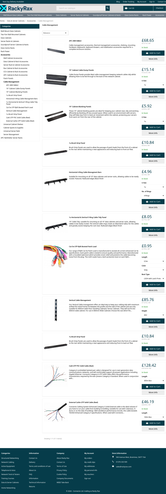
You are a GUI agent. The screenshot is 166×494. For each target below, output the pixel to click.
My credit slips (89, 462)
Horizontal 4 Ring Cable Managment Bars (22, 99)
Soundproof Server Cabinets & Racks (107, 15)
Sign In (152, 2)
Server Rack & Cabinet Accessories (16, 65)
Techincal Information (37, 482)
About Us (32, 470)
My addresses (89, 466)
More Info (153, 59)
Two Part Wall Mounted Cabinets (39, 15)
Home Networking (8, 488)
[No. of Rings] (153, 195)
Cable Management (11, 82)
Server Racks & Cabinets (80, 15)
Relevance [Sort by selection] (55, 33)
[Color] (153, 269)
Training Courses (7, 478)
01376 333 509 (121, 462)
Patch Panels (8, 78)
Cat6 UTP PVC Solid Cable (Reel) (18, 117)
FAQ (30, 474)
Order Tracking (128, 2)
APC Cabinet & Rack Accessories (16, 75)
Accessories (5, 55)
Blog (118, 2)
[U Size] (153, 84)
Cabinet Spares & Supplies (13, 128)
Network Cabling (7, 462)
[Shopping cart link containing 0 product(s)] (144, 8)
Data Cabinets (61, 15)
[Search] (83, 8)
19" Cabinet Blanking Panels (17, 92)
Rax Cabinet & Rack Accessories (15, 68)
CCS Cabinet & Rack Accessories (16, 71)
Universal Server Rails (12, 131)
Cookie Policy (62, 474)
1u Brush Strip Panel (14, 95)
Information (33, 478)
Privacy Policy (62, 470)
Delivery (32, 462)
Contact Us (162, 2)
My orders (88, 458)
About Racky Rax (63, 458)
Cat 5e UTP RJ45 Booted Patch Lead (19, 107)
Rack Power (147, 15)
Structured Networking (10, 458)
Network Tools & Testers (10, 474)
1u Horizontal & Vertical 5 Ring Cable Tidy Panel (22, 103)
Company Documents (65, 478)
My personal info (90, 470)
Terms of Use (62, 466)
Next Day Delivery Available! (13, 2)
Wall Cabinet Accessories (13, 58)
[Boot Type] (153, 278)
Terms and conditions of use (39, 466)
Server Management (11, 134)
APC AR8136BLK (12, 85)
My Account (141, 2)
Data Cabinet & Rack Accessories (16, 61)
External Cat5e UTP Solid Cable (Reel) (20, 121)
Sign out (87, 478)
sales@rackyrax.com (123, 467)
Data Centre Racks (132, 15)
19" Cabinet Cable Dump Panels (18, 88)
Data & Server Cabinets (10, 482)
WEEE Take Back (63, 482)
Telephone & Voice (8, 470)
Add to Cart (154, 53)
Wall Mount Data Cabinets (13, 15)
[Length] (153, 261)
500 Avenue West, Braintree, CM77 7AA (131, 457)
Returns (32, 486)
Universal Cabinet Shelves (13, 124)
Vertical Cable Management (16, 111)
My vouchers (89, 474)
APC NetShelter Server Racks (11, 138)
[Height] (153, 314)
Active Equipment (8, 466)
